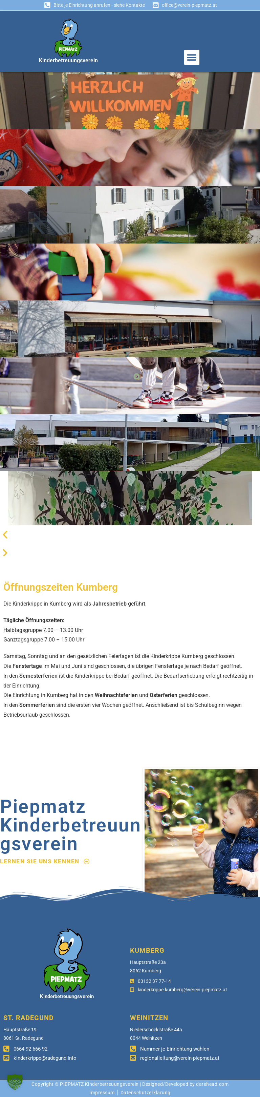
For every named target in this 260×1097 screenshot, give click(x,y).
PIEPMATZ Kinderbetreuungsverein (99, 1084)
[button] (191, 57)
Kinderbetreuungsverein (68, 60)
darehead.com (212, 1084)
